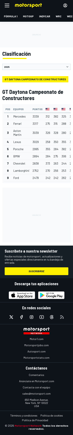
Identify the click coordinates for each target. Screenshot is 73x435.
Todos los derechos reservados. (48, 427)
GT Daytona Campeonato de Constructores (35, 79)
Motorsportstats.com (36, 357)
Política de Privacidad (35, 420)
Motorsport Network (28, 425)
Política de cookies (51, 415)
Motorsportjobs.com (36, 345)
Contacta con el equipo (36, 387)
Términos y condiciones (23, 415)
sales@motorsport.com (36, 393)
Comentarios (36, 375)
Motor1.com (36, 339)
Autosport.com (36, 351)
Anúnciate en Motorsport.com (36, 381)
